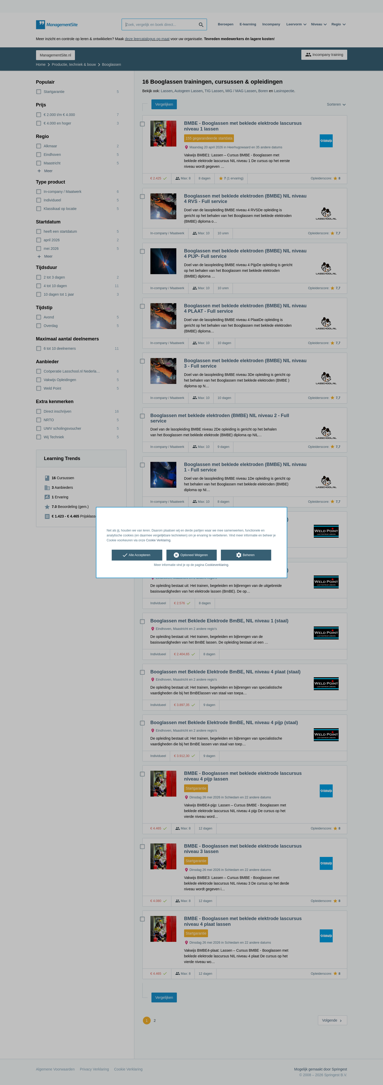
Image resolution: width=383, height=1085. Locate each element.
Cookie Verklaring (158, 540)
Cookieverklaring (216, 565)
